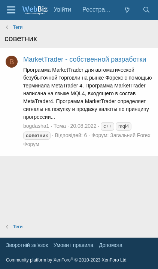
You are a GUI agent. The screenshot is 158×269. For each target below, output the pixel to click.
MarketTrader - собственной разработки (84, 59)
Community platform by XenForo (67, 260)
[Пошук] (146, 10)
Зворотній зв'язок (27, 245)
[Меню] (11, 10)
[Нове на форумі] (127, 10)
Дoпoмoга (110, 245)
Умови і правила (73, 245)
